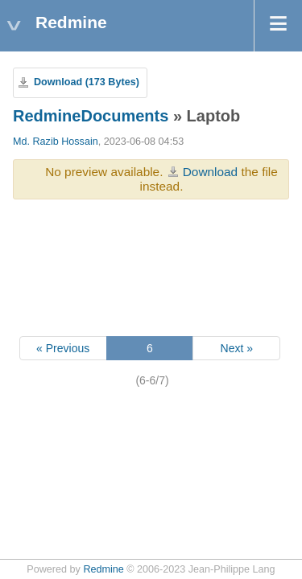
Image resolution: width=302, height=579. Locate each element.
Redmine (103, 569)
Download (210, 172)
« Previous (62, 348)
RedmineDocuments (90, 116)
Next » (237, 348)
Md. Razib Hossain (55, 141)
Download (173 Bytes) (86, 82)
